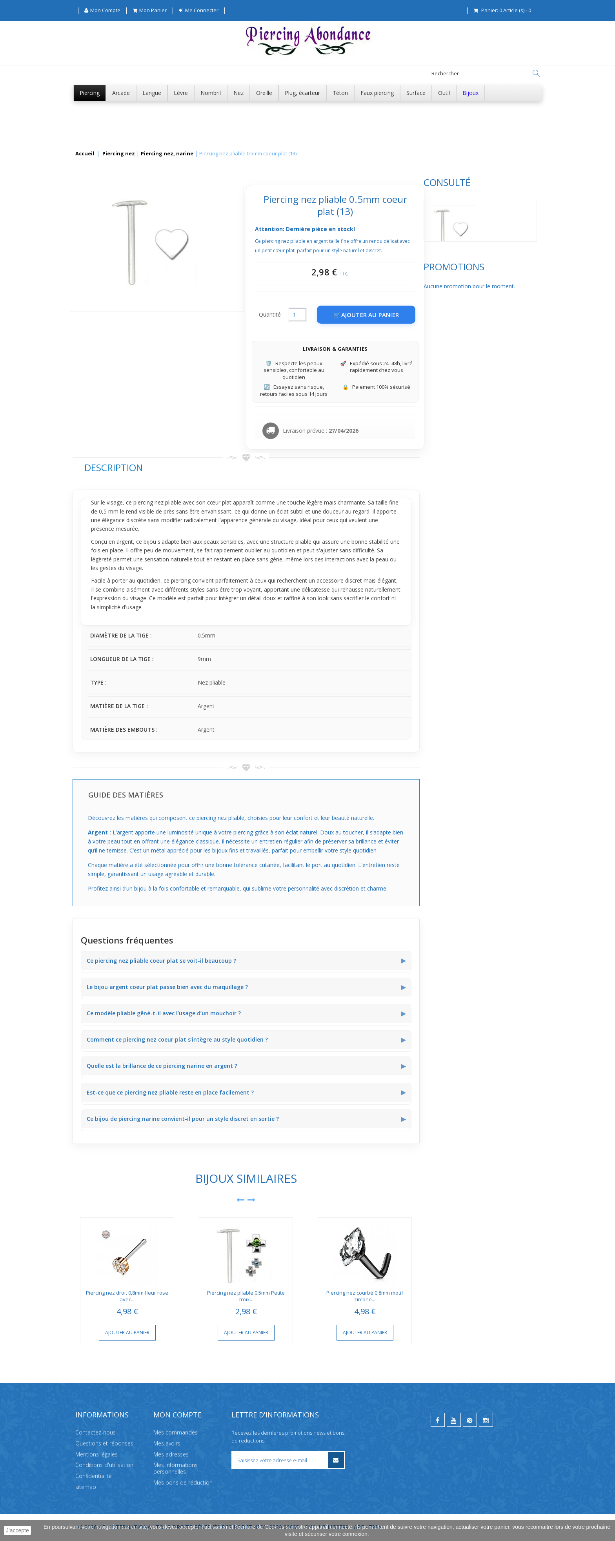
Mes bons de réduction (183, 1482)
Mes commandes (175, 1432)
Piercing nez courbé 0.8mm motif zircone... (482, 1296)
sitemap (85, 1486)
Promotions (103, 286)
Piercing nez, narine (167, 154)
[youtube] (454, 1420)
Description (230, 467)
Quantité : (388, 314)
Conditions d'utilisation (104, 1464)
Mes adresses (171, 1453)
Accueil (84, 154)
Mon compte (177, 1414)
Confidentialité (93, 1475)
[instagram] (486, 1420)
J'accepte (17, 1530)
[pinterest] (470, 1420)
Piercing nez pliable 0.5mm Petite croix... (363, 1296)
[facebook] (438, 1420)
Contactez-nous (95, 1432)
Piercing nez (118, 154)
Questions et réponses (104, 1442)
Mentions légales (96, 1453)
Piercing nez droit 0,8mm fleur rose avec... (244, 1296)
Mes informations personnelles (175, 1468)
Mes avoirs (166, 1442)
